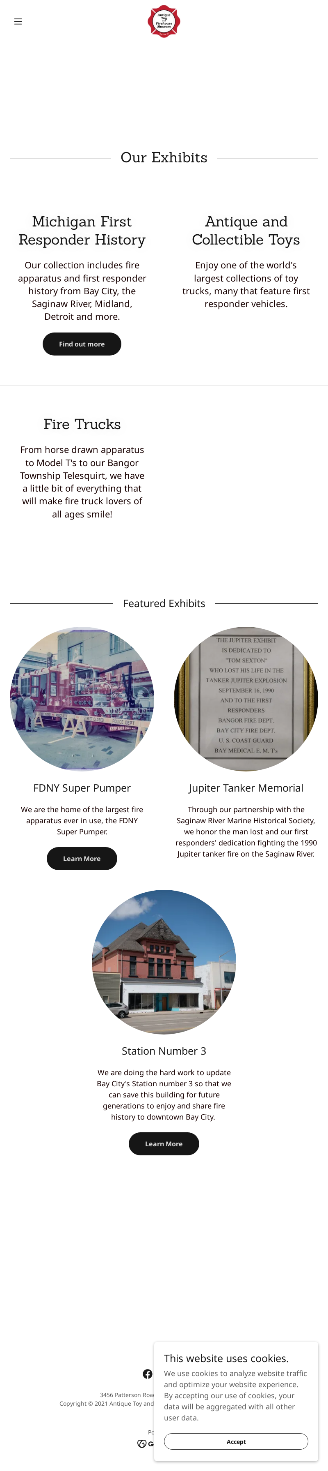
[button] (33, 21)
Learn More (82, 858)
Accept (236, 1453)
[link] (164, 21)
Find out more (82, 344)
